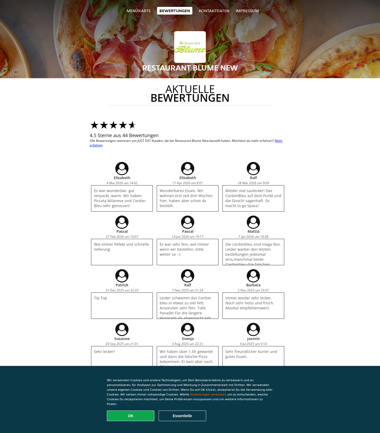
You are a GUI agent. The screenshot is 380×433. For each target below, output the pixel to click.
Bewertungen (174, 10)
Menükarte (139, 10)
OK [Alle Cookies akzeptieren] (131, 416)
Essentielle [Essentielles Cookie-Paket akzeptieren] (182, 416)
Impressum (247, 10)
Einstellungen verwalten (208, 394)
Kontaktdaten (214, 10)
